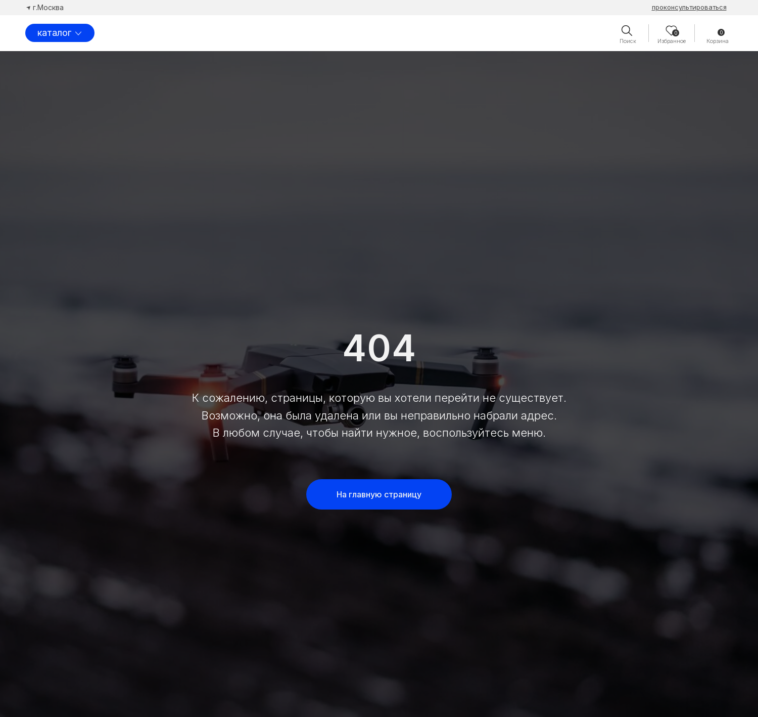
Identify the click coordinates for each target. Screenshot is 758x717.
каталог (54, 32)
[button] (689, 7)
